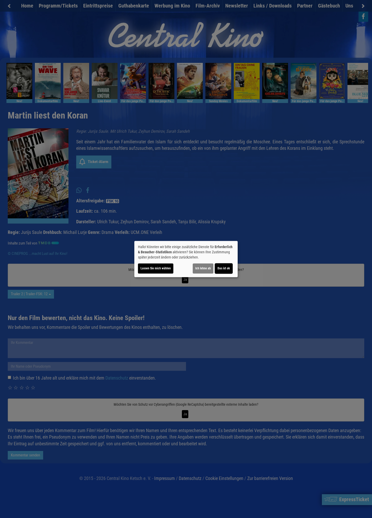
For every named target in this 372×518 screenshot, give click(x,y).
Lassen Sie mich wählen (156, 268)
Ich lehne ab (203, 268)
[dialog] (186, 259)
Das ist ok (224, 268)
